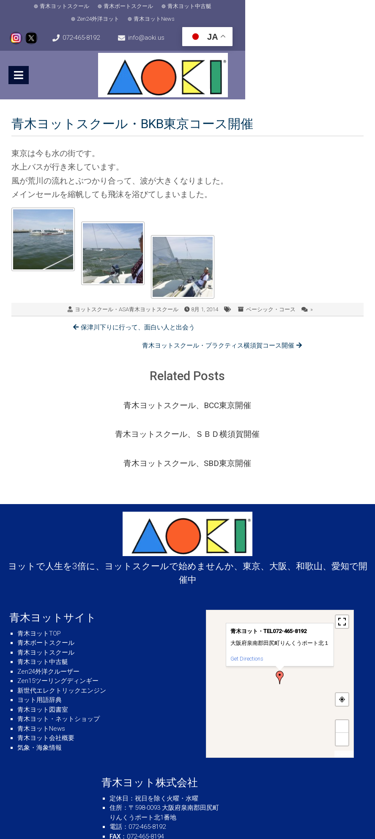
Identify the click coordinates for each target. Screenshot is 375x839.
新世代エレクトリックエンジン (61, 632)
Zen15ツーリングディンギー (58, 622)
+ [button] (342, 667)
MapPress (344, 695)
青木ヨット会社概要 (45, 679)
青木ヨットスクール (44, 7)
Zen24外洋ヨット (226, 7)
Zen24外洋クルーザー (48, 613)
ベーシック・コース (271, 298)
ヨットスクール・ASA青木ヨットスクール (126, 298)
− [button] (342, 680)
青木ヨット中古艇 (169, 7)
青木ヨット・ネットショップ (58, 660)
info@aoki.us (191, 28)
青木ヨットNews (282, 7)
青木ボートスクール (108, 7)
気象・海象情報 (39, 689)
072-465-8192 (42, 28)
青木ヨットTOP (39, 575)
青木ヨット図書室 (42, 651)
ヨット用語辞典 (39, 641)
